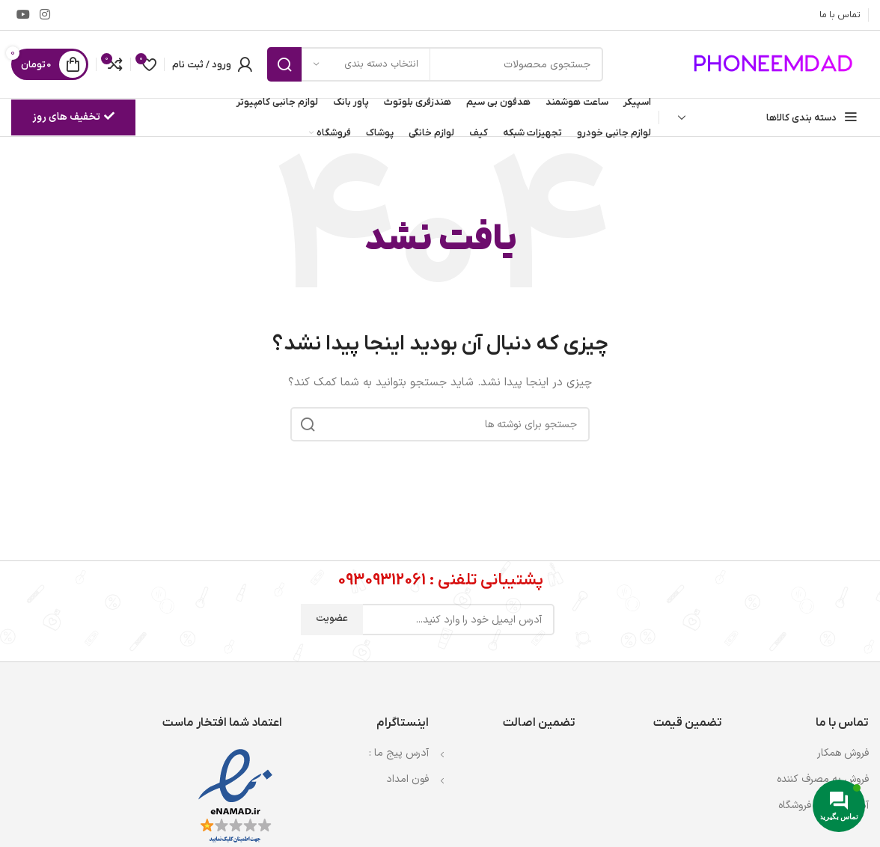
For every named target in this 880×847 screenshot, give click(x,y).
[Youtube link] (22, 15)
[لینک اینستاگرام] (44, 15)
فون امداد (407, 779)
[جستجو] (435, 64)
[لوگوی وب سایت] (775, 64)
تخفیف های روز (73, 117)
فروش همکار (843, 753)
